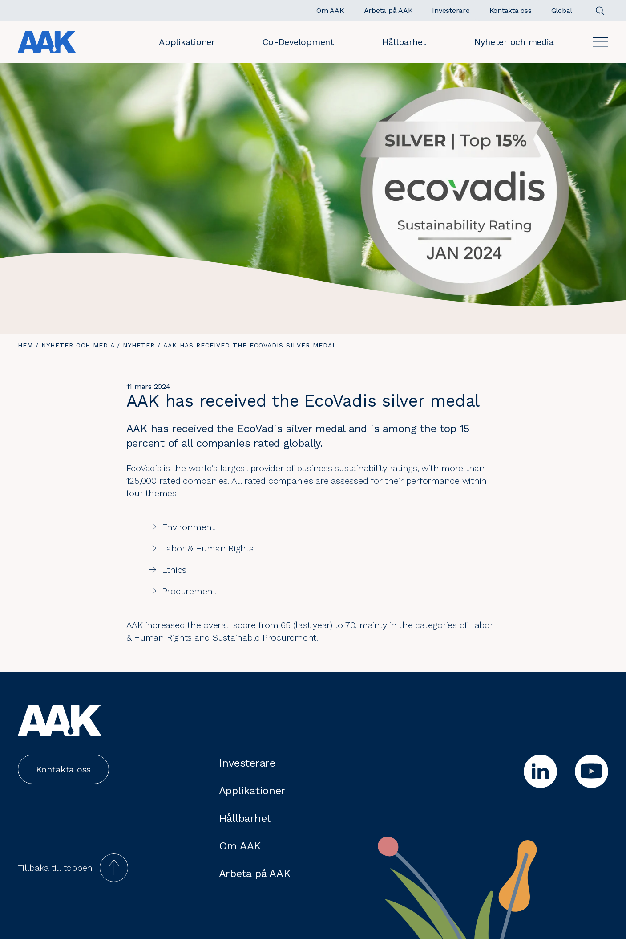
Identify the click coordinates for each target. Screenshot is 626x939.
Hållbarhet (404, 42)
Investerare (247, 763)
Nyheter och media (514, 42)
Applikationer (187, 42)
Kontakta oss (63, 769)
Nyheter (139, 345)
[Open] (600, 42)
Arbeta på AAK (255, 873)
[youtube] (591, 771)
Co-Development (298, 42)
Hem (25, 345)
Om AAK (240, 846)
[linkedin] (540, 771)
